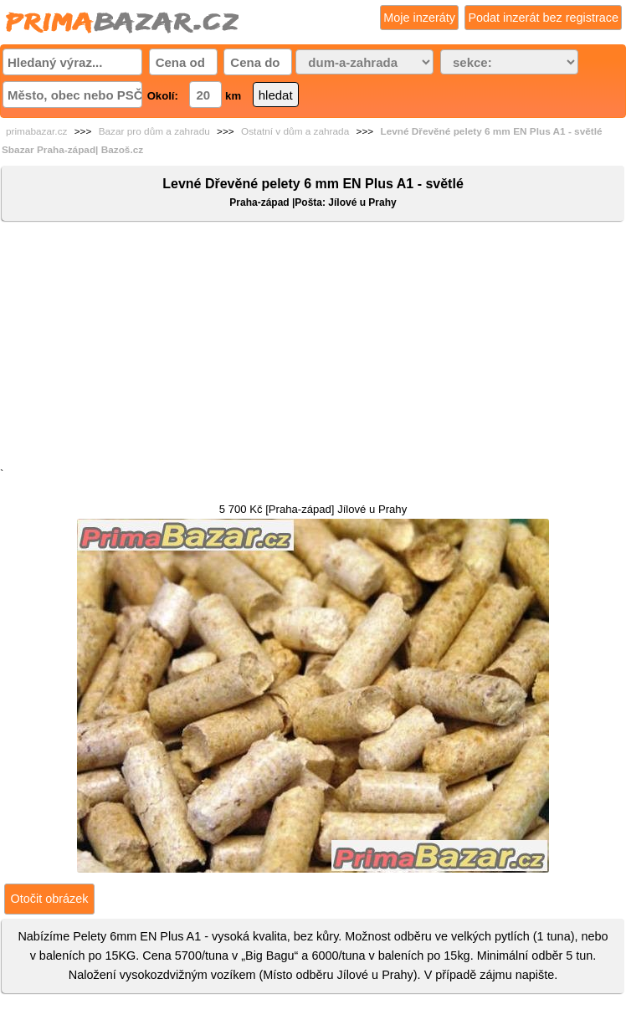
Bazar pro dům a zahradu (154, 131)
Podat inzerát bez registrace (543, 17)
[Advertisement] (313, 348)
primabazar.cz (36, 131)
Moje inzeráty (419, 17)
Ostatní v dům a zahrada (295, 131)
